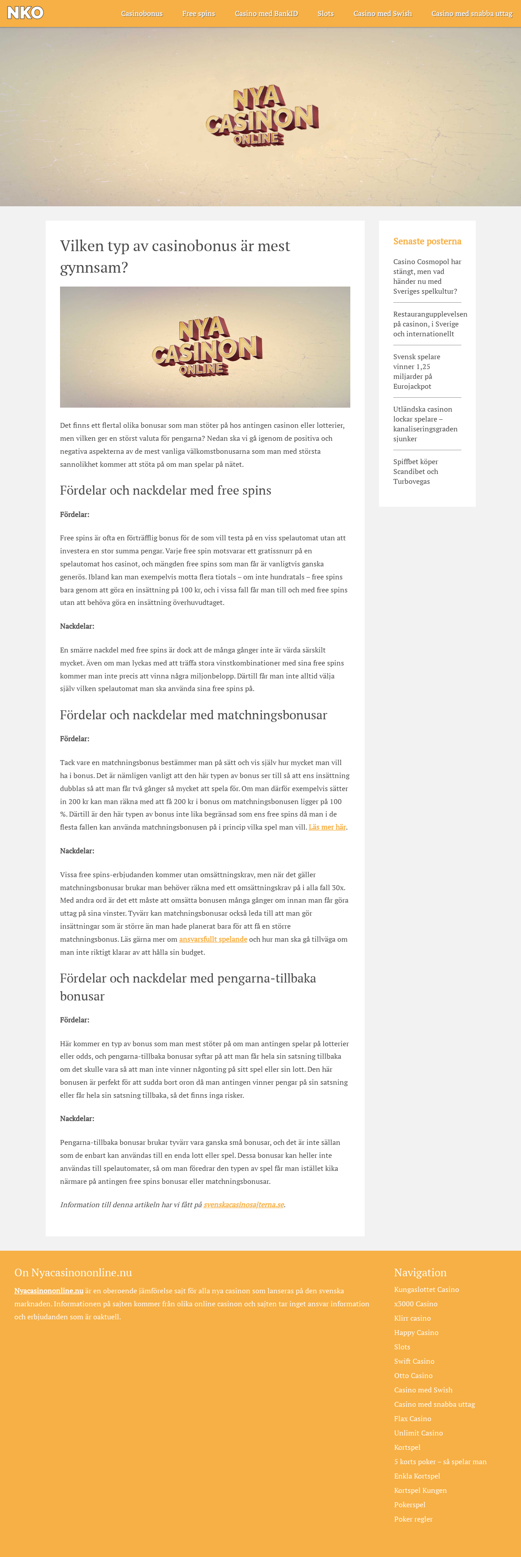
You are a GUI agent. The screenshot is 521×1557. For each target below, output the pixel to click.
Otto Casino (413, 1375)
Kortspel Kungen (420, 1490)
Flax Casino (412, 1418)
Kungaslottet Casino (426, 1289)
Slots (326, 13)
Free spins (198, 13)
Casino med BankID (266, 13)
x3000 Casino (416, 1304)
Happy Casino (416, 1332)
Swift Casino (414, 1361)
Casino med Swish (382, 13)
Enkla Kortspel (417, 1476)
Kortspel (407, 1447)
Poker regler (413, 1519)
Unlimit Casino (418, 1433)
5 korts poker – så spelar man (440, 1461)
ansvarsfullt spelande (213, 939)
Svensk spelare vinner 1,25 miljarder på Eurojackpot (416, 371)
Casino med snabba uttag (471, 13)
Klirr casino (412, 1318)
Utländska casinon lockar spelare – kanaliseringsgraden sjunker (425, 424)
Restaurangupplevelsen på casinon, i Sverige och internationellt (427, 324)
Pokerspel (410, 1504)
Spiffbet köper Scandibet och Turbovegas (415, 471)
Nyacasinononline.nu (48, 1291)
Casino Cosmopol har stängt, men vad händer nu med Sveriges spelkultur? (427, 276)
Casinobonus (142, 13)
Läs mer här (327, 827)
